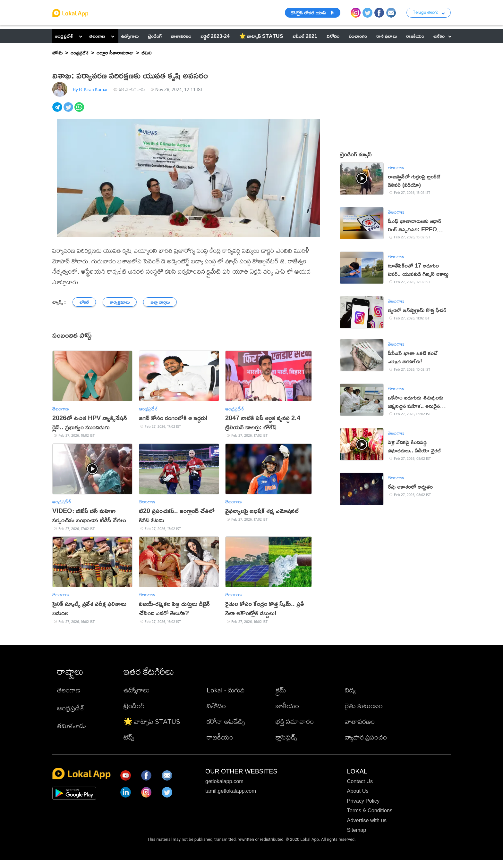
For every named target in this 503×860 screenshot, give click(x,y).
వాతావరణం (360, 721)
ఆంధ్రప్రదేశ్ (64, 36)
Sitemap (356, 830)
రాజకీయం (220, 737)
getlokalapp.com (224, 781)
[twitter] (69, 110)
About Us (357, 791)
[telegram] (57, 110)
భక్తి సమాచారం (295, 721)
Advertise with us (366, 820)
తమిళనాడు (71, 725)
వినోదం (216, 705)
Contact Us (360, 781)
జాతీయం (287, 705)
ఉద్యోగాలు (136, 690)
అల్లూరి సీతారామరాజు (115, 52)
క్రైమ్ (281, 690)
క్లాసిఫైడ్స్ (286, 737)
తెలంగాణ (97, 36)
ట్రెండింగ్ (134, 705)
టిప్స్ (129, 737)
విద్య (350, 690)
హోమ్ (57, 52)
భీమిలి (146, 52)
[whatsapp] (79, 110)
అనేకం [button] (442, 36)
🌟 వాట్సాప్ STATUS (152, 721)
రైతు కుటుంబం (364, 705)
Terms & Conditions (369, 810)
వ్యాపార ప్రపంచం (366, 737)
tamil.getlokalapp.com (230, 791)
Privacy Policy (363, 801)
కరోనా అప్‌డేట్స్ (226, 721)
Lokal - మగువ (225, 690)
